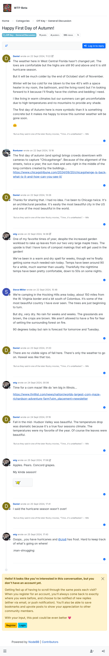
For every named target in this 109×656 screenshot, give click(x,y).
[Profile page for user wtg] (6, 236)
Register (11, 625)
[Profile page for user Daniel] (6, 58)
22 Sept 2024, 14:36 (38, 234)
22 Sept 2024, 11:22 (40, 56)
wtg (15, 234)
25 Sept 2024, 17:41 (40, 504)
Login (22, 625)
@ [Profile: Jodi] (62, 539)
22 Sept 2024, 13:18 (43, 150)
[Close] (103, 578)
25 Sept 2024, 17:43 (38, 534)
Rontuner (18, 150)
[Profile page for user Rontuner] (6, 153)
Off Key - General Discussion (19, 35)
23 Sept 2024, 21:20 (40, 348)
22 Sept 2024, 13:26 (40, 195)
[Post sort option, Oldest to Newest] (6, 46)
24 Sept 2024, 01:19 (40, 417)
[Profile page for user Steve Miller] (6, 292)
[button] (4, 651)
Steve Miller (19, 289)
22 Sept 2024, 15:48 (47, 289)
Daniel (16, 56)
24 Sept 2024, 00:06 (38, 382)
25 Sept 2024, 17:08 (38, 460)
